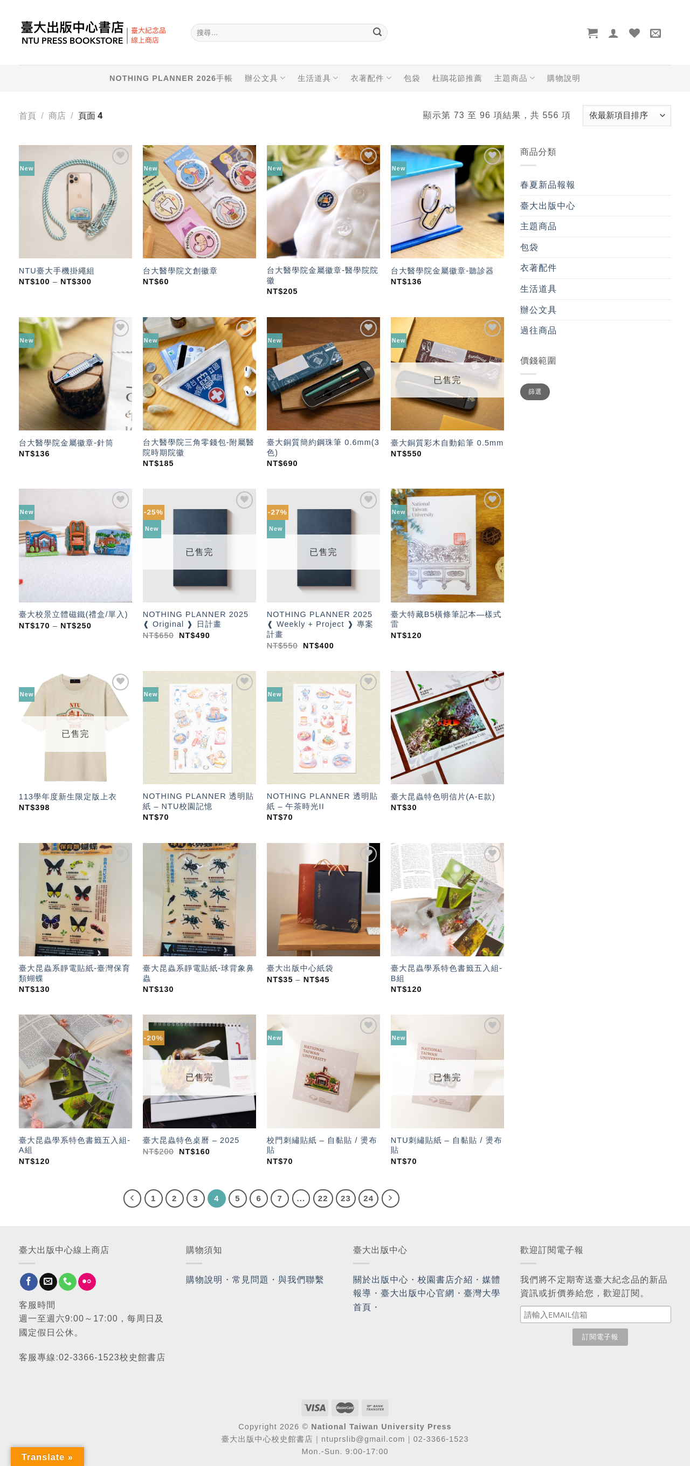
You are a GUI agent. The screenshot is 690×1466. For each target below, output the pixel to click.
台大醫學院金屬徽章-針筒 (66, 443)
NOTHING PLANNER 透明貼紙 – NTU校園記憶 (198, 801)
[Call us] (68, 1282)
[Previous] (132, 1198)
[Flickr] (87, 1282)
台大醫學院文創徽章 (180, 270)
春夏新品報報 (548, 184)
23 (346, 1198)
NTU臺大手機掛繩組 (57, 270)
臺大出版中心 (548, 205)
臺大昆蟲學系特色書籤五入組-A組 (74, 1145)
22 (323, 1198)
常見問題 (250, 1279)
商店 (57, 115)
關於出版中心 (381, 1279)
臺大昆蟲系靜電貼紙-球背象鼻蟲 (198, 973)
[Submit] (377, 33)
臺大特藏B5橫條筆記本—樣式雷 (446, 619)
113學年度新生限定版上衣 (68, 796)
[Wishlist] (634, 33)
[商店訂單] (627, 115)
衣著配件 (371, 78)
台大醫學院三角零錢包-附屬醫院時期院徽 (198, 447)
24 (368, 1198)
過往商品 (538, 330)
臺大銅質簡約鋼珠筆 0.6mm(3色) (323, 447)
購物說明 (564, 78)
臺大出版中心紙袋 (300, 968)
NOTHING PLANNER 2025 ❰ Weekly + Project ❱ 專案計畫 (320, 624)
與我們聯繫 (301, 1279)
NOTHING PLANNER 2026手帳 (171, 78)
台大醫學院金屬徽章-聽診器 (442, 270)
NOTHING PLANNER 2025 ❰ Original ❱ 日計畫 (196, 619)
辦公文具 (265, 78)
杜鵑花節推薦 (457, 78)
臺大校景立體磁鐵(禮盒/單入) (73, 614)
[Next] (391, 1198)
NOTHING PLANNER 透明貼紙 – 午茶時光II (322, 801)
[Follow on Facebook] (29, 1282)
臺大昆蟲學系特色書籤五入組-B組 (446, 973)
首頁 (27, 115)
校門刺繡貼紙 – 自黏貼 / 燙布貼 (322, 1145)
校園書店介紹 (445, 1279)
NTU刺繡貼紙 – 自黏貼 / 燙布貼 (446, 1145)
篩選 (535, 391)
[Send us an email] (48, 1282)
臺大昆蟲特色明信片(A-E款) (443, 796)
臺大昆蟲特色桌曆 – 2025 (191, 1140)
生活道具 (318, 78)
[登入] (613, 33)
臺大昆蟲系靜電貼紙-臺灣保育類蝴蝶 (74, 973)
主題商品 (514, 78)
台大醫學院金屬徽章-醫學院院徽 (322, 275)
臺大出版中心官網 (417, 1293)
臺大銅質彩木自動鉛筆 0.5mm (447, 443)
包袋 (412, 78)
